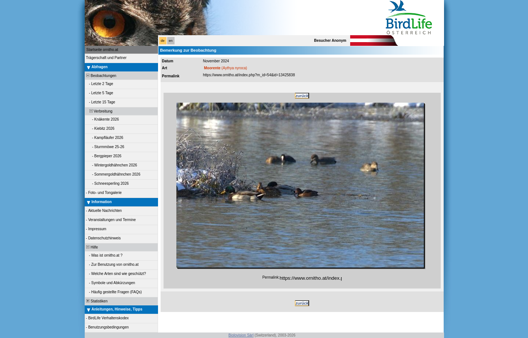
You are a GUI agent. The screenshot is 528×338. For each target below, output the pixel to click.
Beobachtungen (101, 76)
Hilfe (91, 247)
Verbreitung (99, 111)
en (170, 41)
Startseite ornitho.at (102, 50)
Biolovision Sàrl (240, 335)
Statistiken (96, 301)
